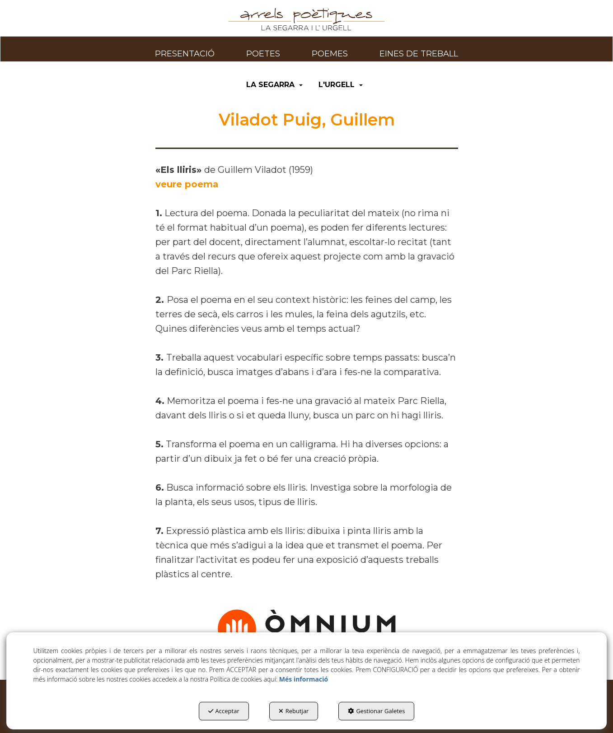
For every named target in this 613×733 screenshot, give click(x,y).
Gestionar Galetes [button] (376, 711)
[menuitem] (184, 49)
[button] (307, 19)
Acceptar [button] (223, 711)
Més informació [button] (303, 679)
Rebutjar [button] (294, 711)
